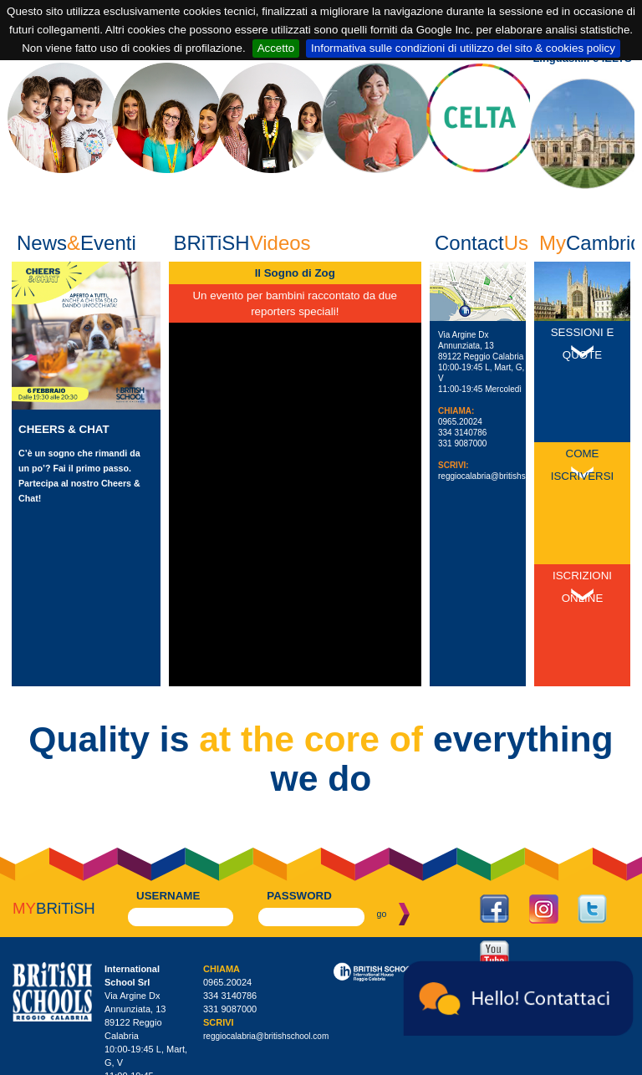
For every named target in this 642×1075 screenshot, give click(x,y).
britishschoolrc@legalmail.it (256, 1026)
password (299, 757)
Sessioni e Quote (582, 343)
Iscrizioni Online (582, 494)
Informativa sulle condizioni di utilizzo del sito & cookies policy (463, 48)
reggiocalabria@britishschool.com (500, 476)
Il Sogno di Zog (295, 273)
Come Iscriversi (582, 418)
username (168, 757)
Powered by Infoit (608, 1063)
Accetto (275, 48)
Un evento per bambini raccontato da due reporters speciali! (294, 303)
